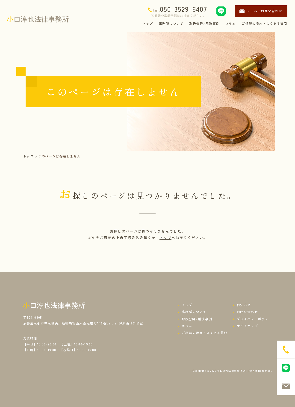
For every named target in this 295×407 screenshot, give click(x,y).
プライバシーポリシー (254, 319)
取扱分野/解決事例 (197, 319)
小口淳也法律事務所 (230, 370)
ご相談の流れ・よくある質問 (205, 332)
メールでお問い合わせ (264, 11)
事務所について (194, 311)
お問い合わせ (247, 311)
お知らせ (244, 305)
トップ (28, 156)
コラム (187, 326)
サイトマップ (247, 326)
